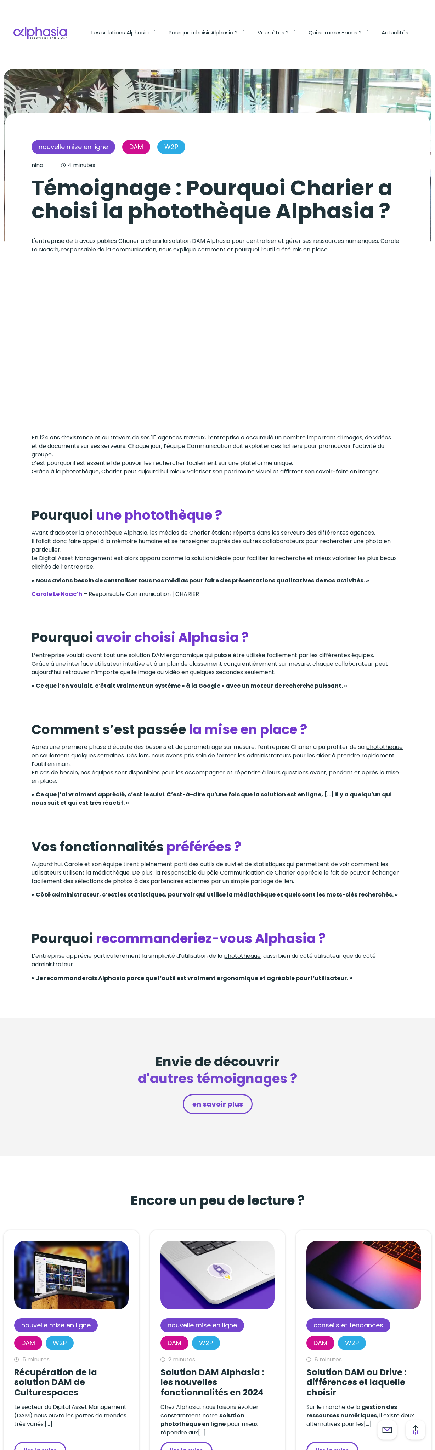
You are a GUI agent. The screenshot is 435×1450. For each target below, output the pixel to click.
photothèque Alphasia (116, 533)
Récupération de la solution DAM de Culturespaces (55, 1382)
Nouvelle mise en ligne (73, 146)
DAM (136, 146)
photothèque (80, 471)
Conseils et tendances (348, 1325)
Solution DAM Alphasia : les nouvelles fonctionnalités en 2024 (212, 1382)
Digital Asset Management (76, 558)
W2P (171, 146)
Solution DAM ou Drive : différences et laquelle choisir (356, 1382)
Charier (111, 471)
